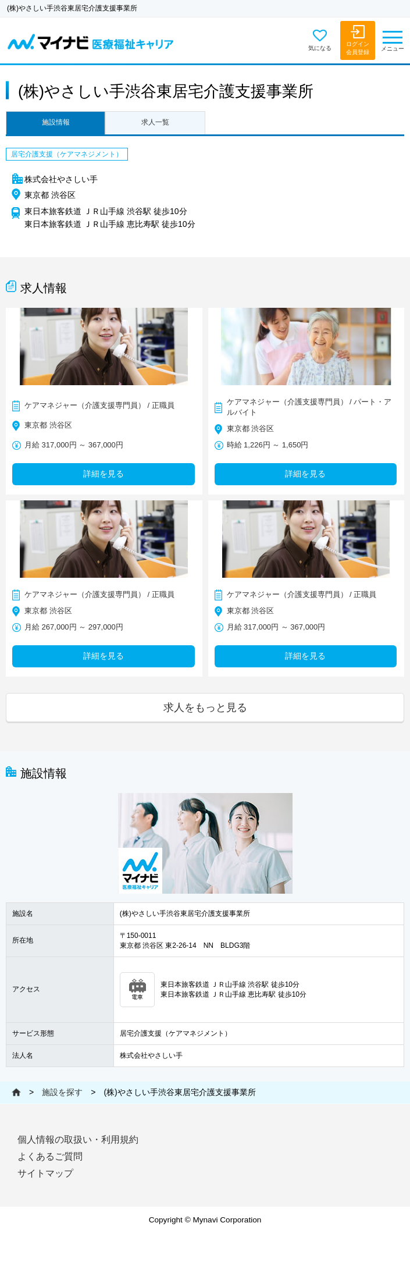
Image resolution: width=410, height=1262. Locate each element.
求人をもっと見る (205, 707)
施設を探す (62, 1092)
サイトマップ (45, 1173)
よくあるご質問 (50, 1156)
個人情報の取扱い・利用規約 (77, 1139)
